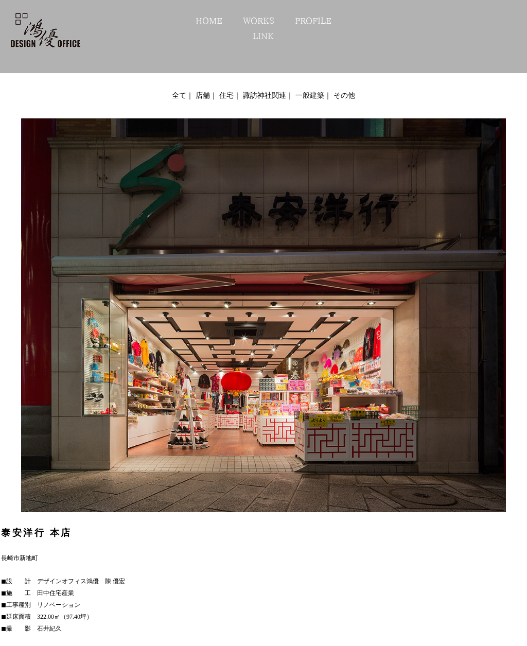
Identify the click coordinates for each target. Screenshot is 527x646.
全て (179, 95)
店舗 (203, 95)
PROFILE (313, 20)
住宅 (226, 95)
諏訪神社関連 (264, 95)
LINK (263, 36)
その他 (344, 95)
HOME (209, 20)
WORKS (258, 20)
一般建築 (309, 95)
